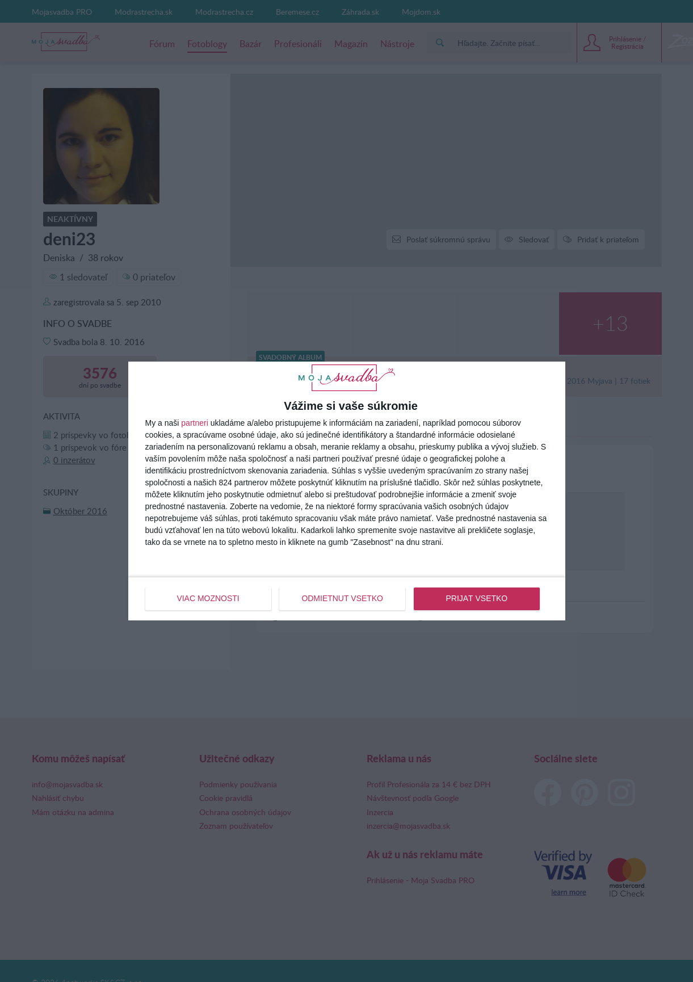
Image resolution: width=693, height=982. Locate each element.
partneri (194, 423)
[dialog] (346, 491)
